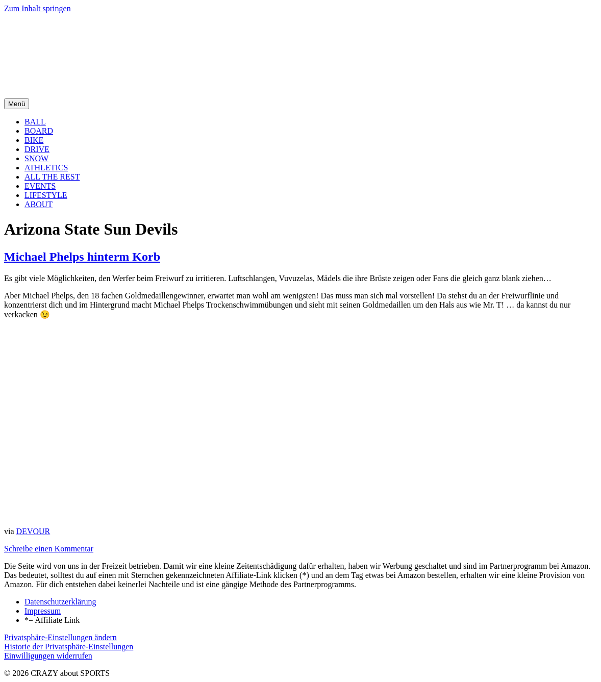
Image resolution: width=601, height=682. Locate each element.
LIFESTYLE (45, 195)
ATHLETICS (46, 167)
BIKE (33, 140)
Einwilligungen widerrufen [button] (48, 655)
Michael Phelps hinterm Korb (82, 256)
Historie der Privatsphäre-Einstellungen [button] (68, 646)
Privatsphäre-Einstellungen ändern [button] (60, 637)
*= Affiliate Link (52, 620)
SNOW (36, 158)
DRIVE (36, 149)
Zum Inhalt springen (37, 8)
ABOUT (38, 204)
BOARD (38, 131)
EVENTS (40, 186)
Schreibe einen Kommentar (48, 548)
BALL (35, 121)
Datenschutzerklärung (60, 601)
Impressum (42, 611)
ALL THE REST (52, 176)
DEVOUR (33, 531)
